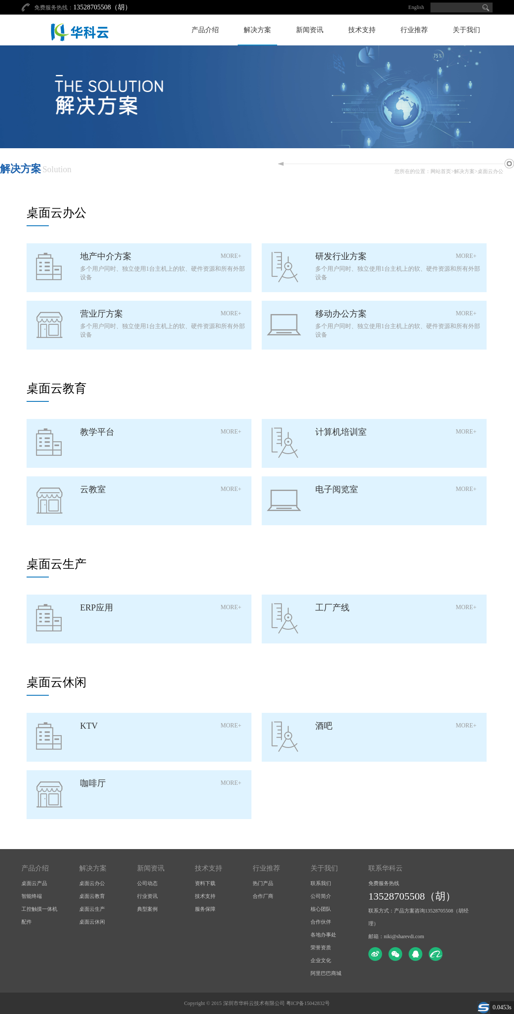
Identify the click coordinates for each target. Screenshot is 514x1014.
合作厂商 (263, 896)
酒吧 (323, 725)
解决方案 (257, 29)
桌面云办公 (490, 171)
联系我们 (321, 883)
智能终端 (31, 896)
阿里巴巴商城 (326, 973)
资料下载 (205, 883)
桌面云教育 (92, 896)
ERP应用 (96, 607)
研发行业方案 (341, 256)
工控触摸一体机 (39, 909)
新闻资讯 (309, 29)
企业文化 (321, 960)
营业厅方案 (101, 313)
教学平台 (97, 432)
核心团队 (321, 909)
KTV (89, 725)
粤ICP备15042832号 (308, 1003)
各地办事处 (323, 935)
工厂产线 (332, 607)
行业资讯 (147, 896)
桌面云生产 (92, 909)
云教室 (93, 489)
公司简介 (321, 896)
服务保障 (205, 909)
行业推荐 (414, 29)
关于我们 (466, 29)
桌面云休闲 (92, 922)
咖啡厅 (93, 783)
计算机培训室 (341, 432)
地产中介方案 (105, 256)
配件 (26, 922)
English (416, 7)
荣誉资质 (321, 948)
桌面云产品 (34, 883)
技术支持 (362, 29)
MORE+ (231, 256)
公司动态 (147, 883)
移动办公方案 (341, 313)
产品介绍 (205, 29)
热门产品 (263, 883)
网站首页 (440, 171)
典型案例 (147, 909)
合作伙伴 (321, 922)
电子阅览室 (336, 489)
